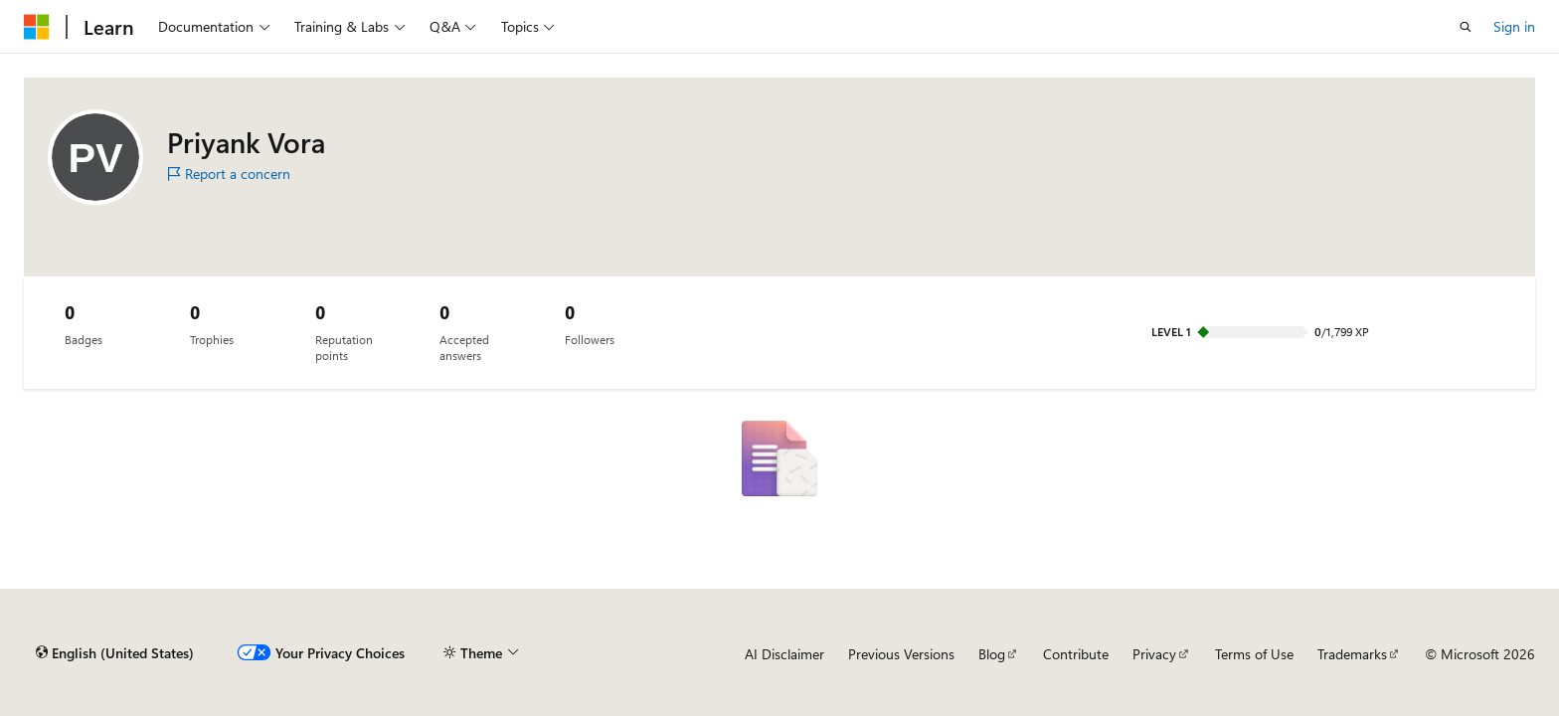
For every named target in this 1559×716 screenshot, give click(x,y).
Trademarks (1352, 653)
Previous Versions (901, 653)
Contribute (1076, 653)
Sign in (1514, 26)
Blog (991, 653)
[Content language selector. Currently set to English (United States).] (115, 653)
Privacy (1154, 653)
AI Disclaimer (784, 653)
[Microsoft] (37, 27)
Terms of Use (1254, 653)
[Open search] (1465, 27)
